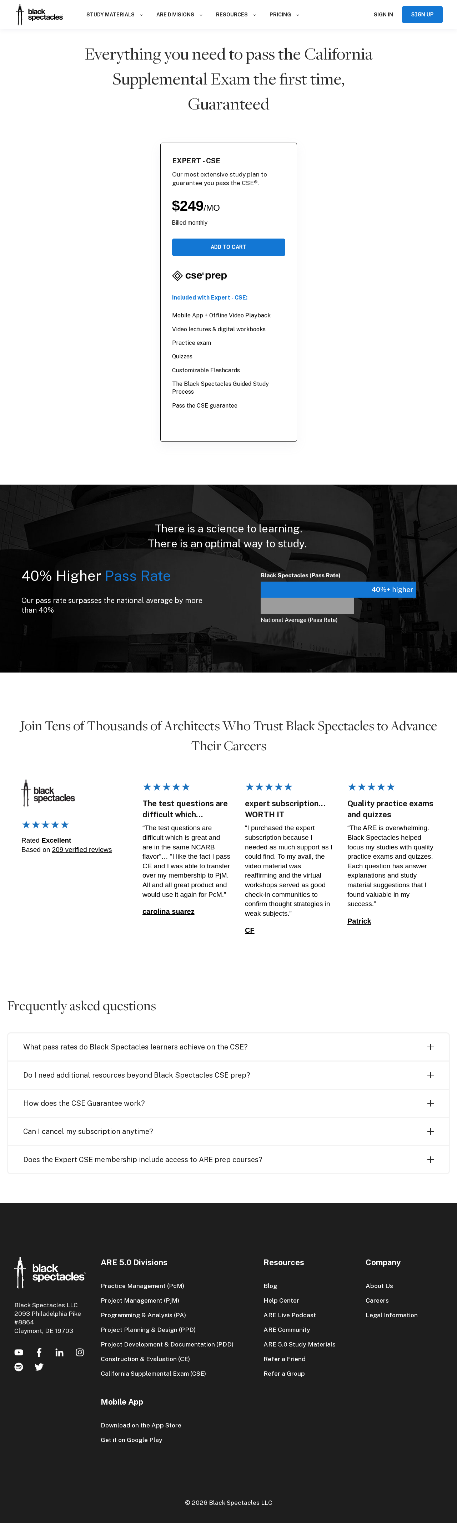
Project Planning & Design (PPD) (148, 1330)
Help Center (281, 1300)
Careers (377, 1300)
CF (250, 930)
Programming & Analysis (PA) (143, 1315)
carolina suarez (168, 911)
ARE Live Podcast (289, 1315)
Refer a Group (284, 1373)
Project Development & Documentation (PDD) (167, 1344)
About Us (379, 1286)
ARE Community (286, 1330)
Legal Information (392, 1315)
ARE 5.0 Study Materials (299, 1344)
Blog (270, 1286)
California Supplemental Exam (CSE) (153, 1373)
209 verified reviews (82, 849)
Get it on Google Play (131, 1440)
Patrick (359, 921)
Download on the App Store (141, 1425)
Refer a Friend (284, 1359)
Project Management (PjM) (140, 1300)
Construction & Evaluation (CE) (145, 1359)
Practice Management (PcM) (142, 1286)
